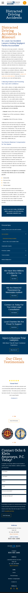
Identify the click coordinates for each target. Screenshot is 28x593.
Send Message (6, 515)
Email (3, 486)
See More (14, 278)
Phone (3, 481)
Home (14, 572)
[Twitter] (14, 588)
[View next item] (15, 416)
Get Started (14, 312)
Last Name (4, 476)
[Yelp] (17, 588)
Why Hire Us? (14, 350)
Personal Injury (14, 575)
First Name (4, 471)
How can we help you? (7, 496)
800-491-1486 (14, 539)
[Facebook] (11, 588)
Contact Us (14, 581)
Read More (14, 327)
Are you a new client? (7, 491)
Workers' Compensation (14, 578)
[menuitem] (14, 229)
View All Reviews (14, 420)
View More (14, 295)
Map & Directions (14, 534)
